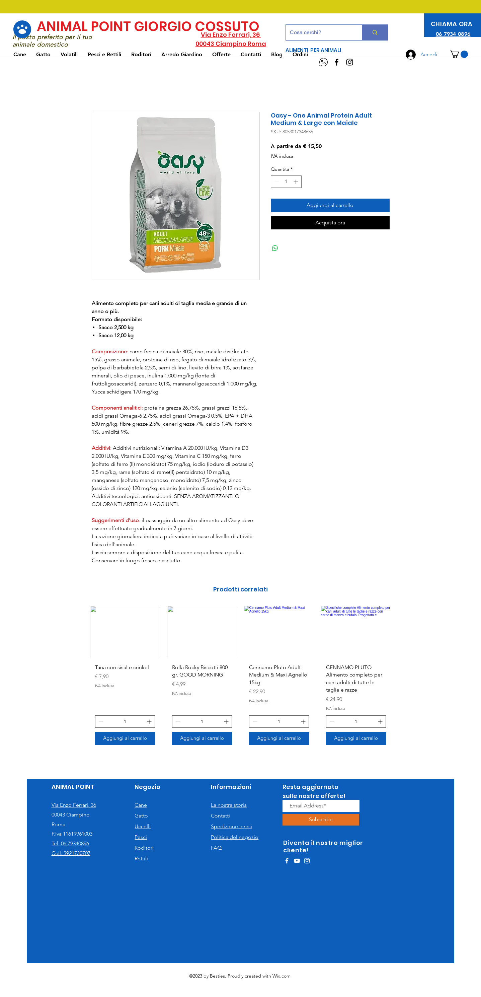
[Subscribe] (321, 820)
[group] (241, 678)
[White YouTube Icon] (297, 860)
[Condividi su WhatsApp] (275, 248)
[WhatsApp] (323, 62)
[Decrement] (276, 182)
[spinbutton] (286, 182)
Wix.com (281, 976)
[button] (459, 54)
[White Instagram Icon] (307, 860)
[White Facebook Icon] (287, 860)
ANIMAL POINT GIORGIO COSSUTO (148, 26)
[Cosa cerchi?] (319, 32)
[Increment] (296, 182)
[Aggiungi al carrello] (125, 738)
